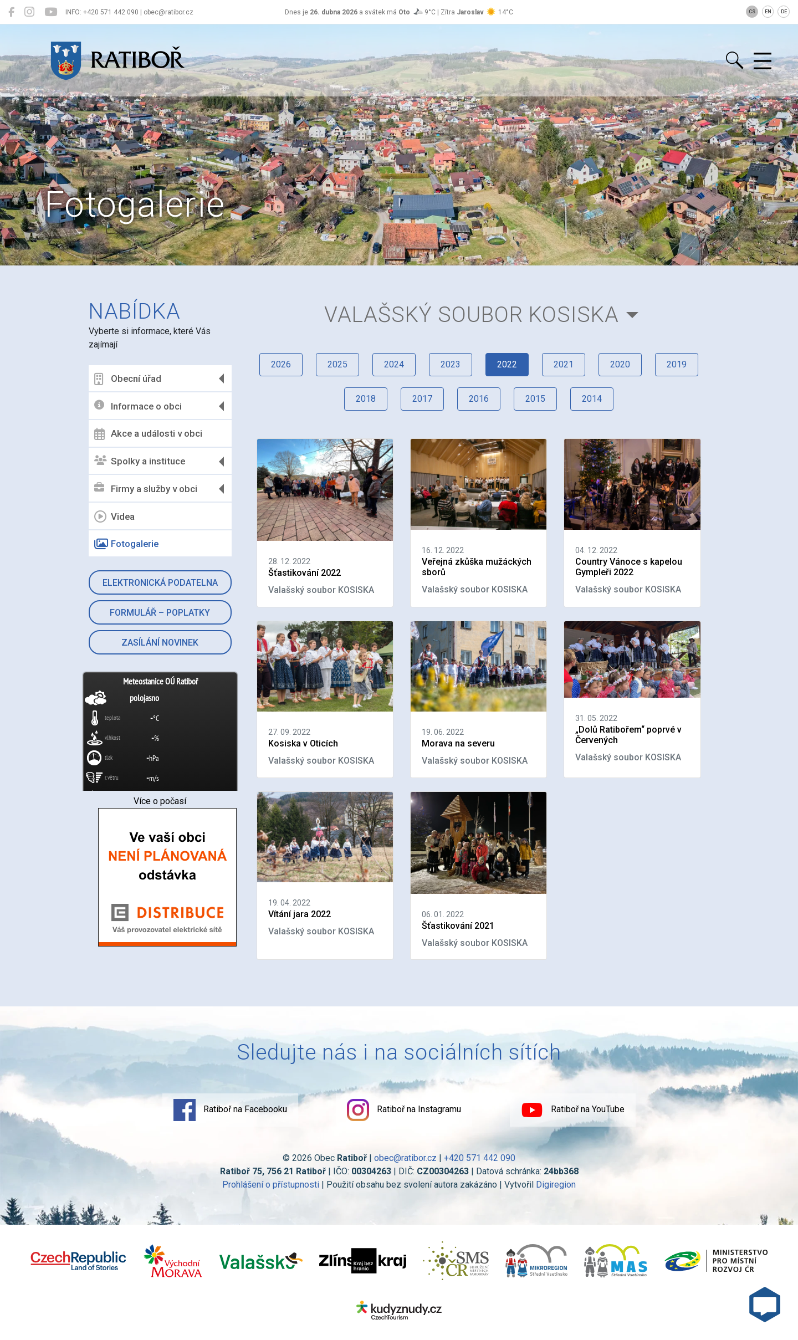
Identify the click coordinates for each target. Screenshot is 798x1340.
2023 (451, 364)
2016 (479, 398)
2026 (281, 364)
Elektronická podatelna (160, 582)
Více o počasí (160, 801)
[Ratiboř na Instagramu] (29, 12)
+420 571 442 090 (479, 1158)
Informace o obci (138, 406)
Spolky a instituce (139, 461)
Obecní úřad (127, 379)
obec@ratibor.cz (405, 1158)
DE (784, 11)
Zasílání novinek (159, 642)
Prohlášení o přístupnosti (270, 1184)
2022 (507, 364)
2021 (564, 364)
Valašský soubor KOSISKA (471, 314)
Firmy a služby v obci (145, 488)
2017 (422, 398)
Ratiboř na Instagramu (404, 1110)
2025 (337, 364)
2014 (592, 398)
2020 (620, 364)
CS (752, 11)
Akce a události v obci (148, 434)
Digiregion (556, 1184)
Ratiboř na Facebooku (230, 1110)
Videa (114, 516)
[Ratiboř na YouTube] (50, 12)
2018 (366, 398)
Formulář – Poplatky (160, 612)
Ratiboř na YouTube (573, 1110)
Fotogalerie (126, 544)
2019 (677, 364)
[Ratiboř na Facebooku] (11, 12)
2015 (535, 398)
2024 (394, 364)
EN (768, 11)
